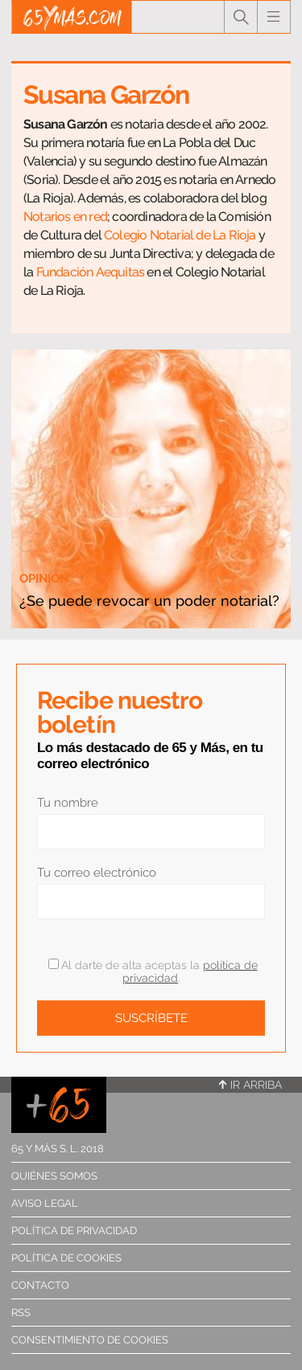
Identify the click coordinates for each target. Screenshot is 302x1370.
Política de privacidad (74, 1231)
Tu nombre (67, 802)
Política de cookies (66, 1258)
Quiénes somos (54, 1176)
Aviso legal (44, 1203)
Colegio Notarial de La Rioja (180, 235)
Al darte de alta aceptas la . (153, 971)
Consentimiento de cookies (89, 1340)
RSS (21, 1313)
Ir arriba (250, 1084)
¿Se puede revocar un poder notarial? (149, 600)
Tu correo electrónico (96, 872)
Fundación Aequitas (90, 272)
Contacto (40, 1285)
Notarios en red (65, 216)
